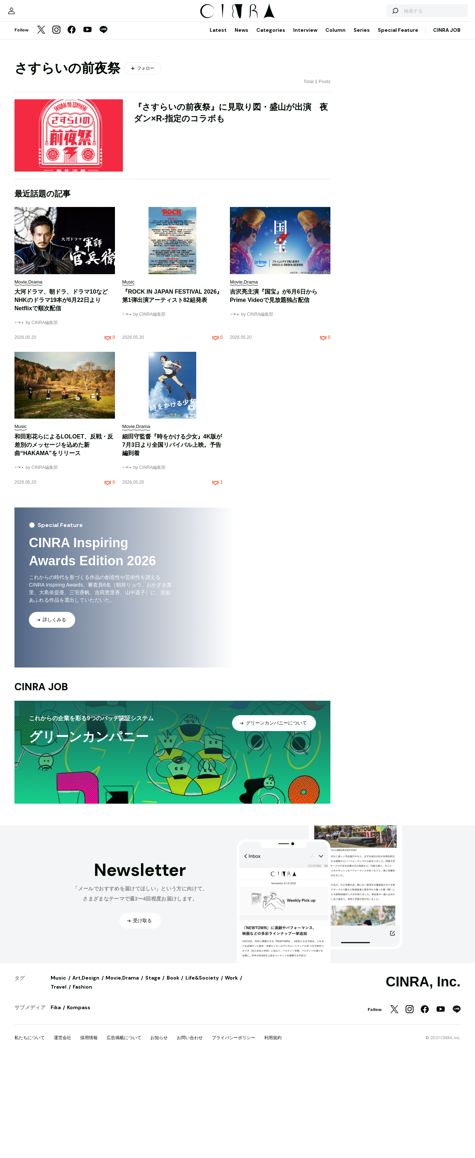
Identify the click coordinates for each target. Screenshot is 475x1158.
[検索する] (376, 104)
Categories (270, 127)
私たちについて (29, 1135)
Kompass (78, 1104)
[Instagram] (56, 128)
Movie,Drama (122, 1075)
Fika (56, 1104)
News (241, 127)
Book (173, 1075)
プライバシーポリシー (233, 1135)
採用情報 (89, 1135)
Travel (59, 1084)
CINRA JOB (447, 127)
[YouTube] (87, 127)
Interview (305, 127)
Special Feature (398, 127)
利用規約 (273, 1135)
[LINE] (103, 128)
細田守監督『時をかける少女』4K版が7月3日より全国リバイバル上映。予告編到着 (172, 542)
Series (362, 127)
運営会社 (62, 1135)
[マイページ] (29, 104)
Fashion (82, 1084)
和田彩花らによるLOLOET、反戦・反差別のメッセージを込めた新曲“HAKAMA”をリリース (63, 542)
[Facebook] (72, 128)
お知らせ (159, 1135)
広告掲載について (124, 1135)
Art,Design (85, 1075)
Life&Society (202, 1075)
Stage (153, 1075)
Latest (218, 127)
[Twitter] (41, 128)
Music (58, 1075)
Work (231, 1075)
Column (335, 127)
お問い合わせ (190, 1135)
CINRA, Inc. (423, 1079)
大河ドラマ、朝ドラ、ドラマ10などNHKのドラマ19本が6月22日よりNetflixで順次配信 (61, 397)
